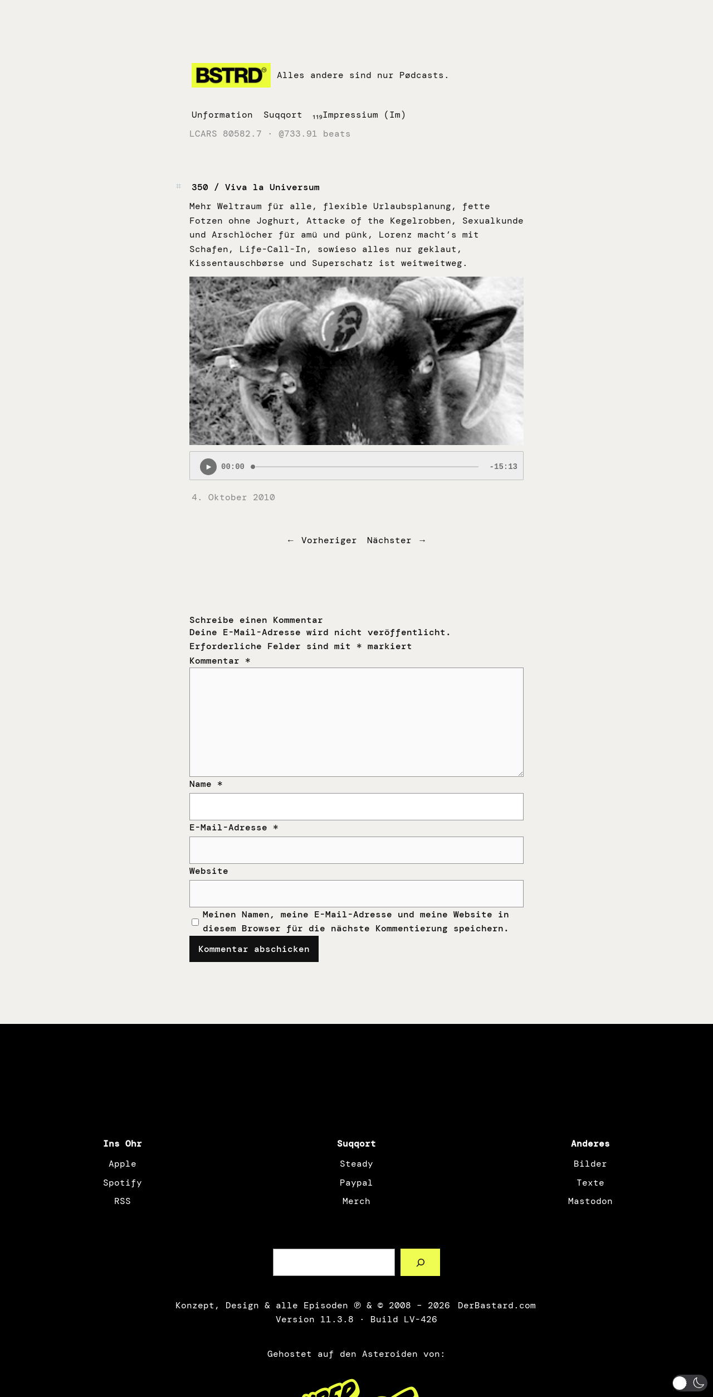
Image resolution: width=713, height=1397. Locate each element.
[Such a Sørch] (420, 1262)
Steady (356, 1163)
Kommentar (220, 660)
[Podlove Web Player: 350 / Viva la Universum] (356, 465)
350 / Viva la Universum (256, 187)
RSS (122, 1201)
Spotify (122, 1182)
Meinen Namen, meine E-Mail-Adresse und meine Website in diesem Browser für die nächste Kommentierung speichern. (356, 921)
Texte (590, 1182)
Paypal (356, 1182)
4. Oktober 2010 (233, 497)
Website (208, 871)
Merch (356, 1201)
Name (206, 784)
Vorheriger (329, 540)
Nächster (389, 540)
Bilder (590, 1163)
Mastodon (590, 1201)
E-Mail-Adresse (234, 827)
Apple (122, 1163)
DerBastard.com (496, 1305)
